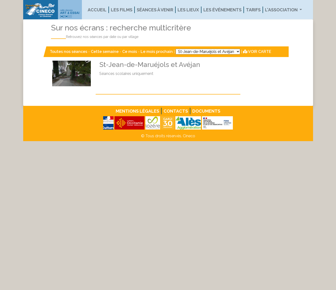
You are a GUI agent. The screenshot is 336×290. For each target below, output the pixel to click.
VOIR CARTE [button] (257, 51)
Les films (121, 9)
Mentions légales (137, 111)
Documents (206, 111)
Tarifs (253, 9)
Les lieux (188, 9)
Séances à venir (155, 9)
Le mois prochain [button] (157, 51)
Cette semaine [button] (105, 51)
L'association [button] (282, 9)
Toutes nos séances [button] (69, 51)
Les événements (222, 9)
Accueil (97, 9)
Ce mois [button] (129, 51)
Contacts (176, 111)
